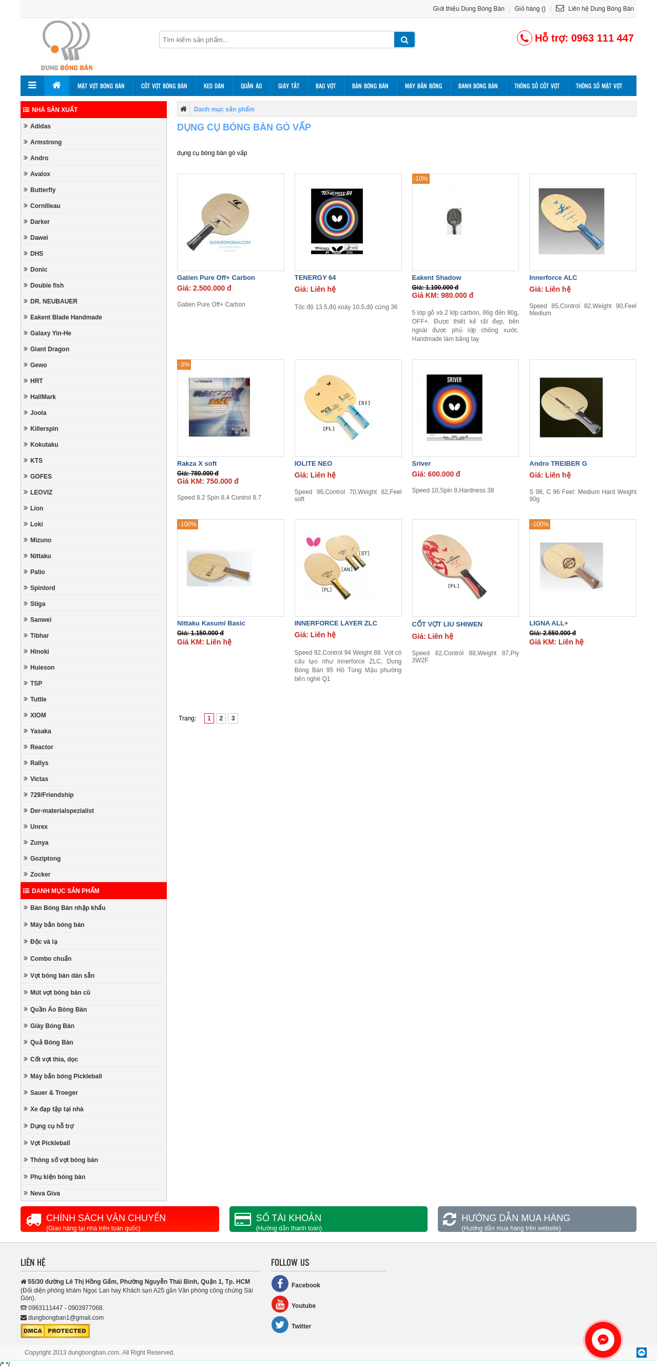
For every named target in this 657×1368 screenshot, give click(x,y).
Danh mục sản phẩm (61, 891)
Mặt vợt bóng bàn (101, 85)
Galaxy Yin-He (47, 333)
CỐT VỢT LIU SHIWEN (447, 624)
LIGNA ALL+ (548, 623)
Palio (34, 572)
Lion (33, 508)
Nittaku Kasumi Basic (211, 623)
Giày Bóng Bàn (49, 1026)
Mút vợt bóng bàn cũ (57, 992)
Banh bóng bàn (478, 85)
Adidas (37, 126)
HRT (33, 381)
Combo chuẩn (47, 958)
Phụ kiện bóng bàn (54, 1177)
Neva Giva (42, 1193)
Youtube (293, 1304)
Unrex (36, 826)
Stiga (34, 603)
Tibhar (36, 635)
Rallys (36, 763)
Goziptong (42, 858)
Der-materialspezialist (59, 810)
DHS (33, 253)
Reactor (38, 747)
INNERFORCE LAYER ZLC (336, 623)
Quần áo (251, 85)
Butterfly (39, 190)
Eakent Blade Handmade (63, 317)
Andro (36, 158)
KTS (33, 460)
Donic (35, 269)
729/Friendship (49, 795)
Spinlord (39, 588)
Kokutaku (41, 444)
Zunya (36, 842)
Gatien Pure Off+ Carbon (216, 277)
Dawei (36, 237)
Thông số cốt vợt (536, 85)
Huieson (39, 667)
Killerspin (41, 428)
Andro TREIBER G (558, 463)
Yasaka (37, 731)
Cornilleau (42, 206)
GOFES (38, 476)
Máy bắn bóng (423, 85)
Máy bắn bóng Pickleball (63, 1076)
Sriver (421, 463)
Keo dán (214, 85)
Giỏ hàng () (530, 8)
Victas (36, 779)
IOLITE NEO (314, 463)
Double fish (44, 285)
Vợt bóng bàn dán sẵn (59, 975)
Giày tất (288, 85)
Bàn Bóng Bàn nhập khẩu (65, 907)
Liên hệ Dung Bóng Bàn (595, 8)
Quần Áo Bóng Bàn (55, 1009)
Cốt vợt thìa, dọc (51, 1059)
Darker (37, 221)
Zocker (37, 874)
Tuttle (35, 699)
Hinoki (36, 651)
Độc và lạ (40, 941)
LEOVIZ (38, 492)
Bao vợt (326, 85)
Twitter (291, 1325)
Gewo (35, 365)
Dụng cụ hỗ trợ (48, 1126)
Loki (33, 524)
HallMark (40, 397)
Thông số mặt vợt (599, 85)
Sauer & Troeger (51, 1092)
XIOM (35, 715)
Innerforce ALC (553, 277)
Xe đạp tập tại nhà (54, 1109)
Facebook (295, 1284)
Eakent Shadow (436, 277)
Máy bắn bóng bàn (54, 924)
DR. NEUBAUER (51, 301)
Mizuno (37, 540)
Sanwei (37, 619)
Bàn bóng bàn (370, 85)
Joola (35, 412)
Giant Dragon (46, 349)
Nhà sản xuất (50, 109)
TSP (33, 683)
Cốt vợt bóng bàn (164, 85)
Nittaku (37, 556)
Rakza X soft (197, 463)
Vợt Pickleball (47, 1143)
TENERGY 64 (315, 277)
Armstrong (43, 142)
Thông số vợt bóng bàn (61, 1160)
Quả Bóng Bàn (48, 1042)
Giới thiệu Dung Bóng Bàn (469, 8)
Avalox (37, 174)
